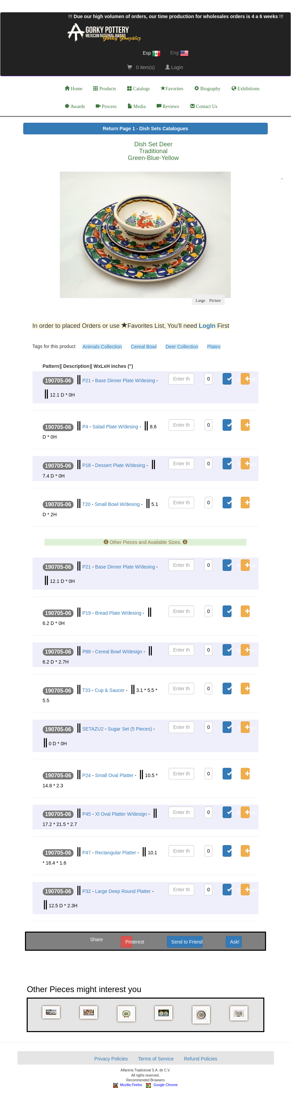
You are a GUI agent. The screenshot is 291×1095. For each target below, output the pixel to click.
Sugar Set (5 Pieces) (130, 729)
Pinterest (128, 942)
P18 (86, 465)
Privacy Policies (111, 1058)
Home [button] (73, 88)
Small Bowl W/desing (117, 504)
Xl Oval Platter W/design (121, 814)
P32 (86, 891)
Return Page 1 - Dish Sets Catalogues (145, 128)
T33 (86, 690)
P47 (86, 852)
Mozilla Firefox (127, 1085)
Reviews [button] (168, 106)
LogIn (174, 67)
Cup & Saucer (109, 690)
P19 (86, 613)
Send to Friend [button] (187, 942)
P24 (86, 775)
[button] (51, 1012)
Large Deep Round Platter (123, 891)
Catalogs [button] (138, 88)
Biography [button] (207, 88)
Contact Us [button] (203, 106)
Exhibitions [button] (246, 88)
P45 (86, 814)
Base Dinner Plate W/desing (125, 380)
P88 (86, 651)
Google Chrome (162, 1085)
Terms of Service (156, 1058)
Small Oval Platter (114, 775)
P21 (86, 380)
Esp (151, 53)
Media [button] (137, 106)
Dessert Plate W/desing (120, 465)
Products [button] (104, 88)
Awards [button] (75, 106)
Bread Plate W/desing (118, 613)
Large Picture (208, 299)
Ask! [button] (234, 942)
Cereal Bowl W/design (118, 651)
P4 (85, 426)
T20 (86, 504)
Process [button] (106, 106)
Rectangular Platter (115, 852)
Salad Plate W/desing (115, 426)
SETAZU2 (93, 729)
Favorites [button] (172, 88)
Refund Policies (200, 1058)
